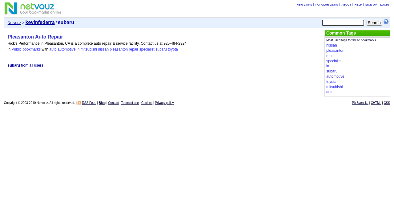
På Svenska (360, 103)
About (346, 4)
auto (52, 49)
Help (358, 4)
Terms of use (130, 103)
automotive (67, 49)
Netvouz (14, 23)
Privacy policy (164, 103)
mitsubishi (89, 49)
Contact (113, 103)
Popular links (327, 4)
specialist (147, 49)
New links (304, 4)
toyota (173, 49)
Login (384, 4)
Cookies (146, 103)
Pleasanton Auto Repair (35, 36)
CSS (387, 103)
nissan (103, 49)
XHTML (376, 103)
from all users (25, 65)
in (78, 49)
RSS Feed (89, 103)
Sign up (371, 4)
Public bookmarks (26, 49)
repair (133, 49)
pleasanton (119, 49)
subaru (161, 49)
